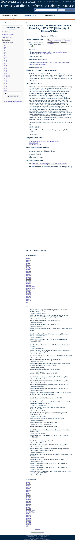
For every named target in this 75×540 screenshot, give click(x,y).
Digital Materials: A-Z (50, 15)
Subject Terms (6, 40)
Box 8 (5, 56)
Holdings (14, 22)
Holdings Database (61, 6)
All (27, 302)
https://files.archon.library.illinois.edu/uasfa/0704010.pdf (50, 164)
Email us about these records (13, 101)
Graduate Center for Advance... (37, 22)
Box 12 (5, 63)
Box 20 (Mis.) (7, 76)
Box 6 (5, 53)
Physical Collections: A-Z (30, 15)
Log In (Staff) (37, 529)
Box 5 (5, 51)
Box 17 (5, 71)
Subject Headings (10, 18)
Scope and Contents (8, 34)
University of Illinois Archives (22, 6)
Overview (5, 31)
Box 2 (5, 47)
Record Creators (30, 18)
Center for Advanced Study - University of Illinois (50, 62)
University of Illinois (41, 64)
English (39, 67)
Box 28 (5, 90)
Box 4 (5, 50)
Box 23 (5, 81)
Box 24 (5, 83)
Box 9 (5, 58)
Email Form (40, 533)
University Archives (6, 22)
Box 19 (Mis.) (7, 75)
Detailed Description (8, 42)
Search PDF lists (70, 9)
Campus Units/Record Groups (10, 15)
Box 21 (5, 78)
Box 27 (5, 88)
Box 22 (5, 80)
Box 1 (5, 45)
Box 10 (5, 60)
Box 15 (5, 68)
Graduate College (23, 22)
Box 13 (5, 65)
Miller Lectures (33, 143)
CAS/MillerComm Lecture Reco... (55, 22)
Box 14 (5, 66)
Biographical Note (7, 37)
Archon (36, 538)
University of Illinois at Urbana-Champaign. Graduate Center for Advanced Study (48, 52)
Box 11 (5, 61)
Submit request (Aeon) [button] (55, 40)
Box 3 (5, 48)
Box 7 (5, 55)
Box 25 (5, 85)
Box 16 (5, 70)
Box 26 (5, 86)
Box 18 (5, 73)
